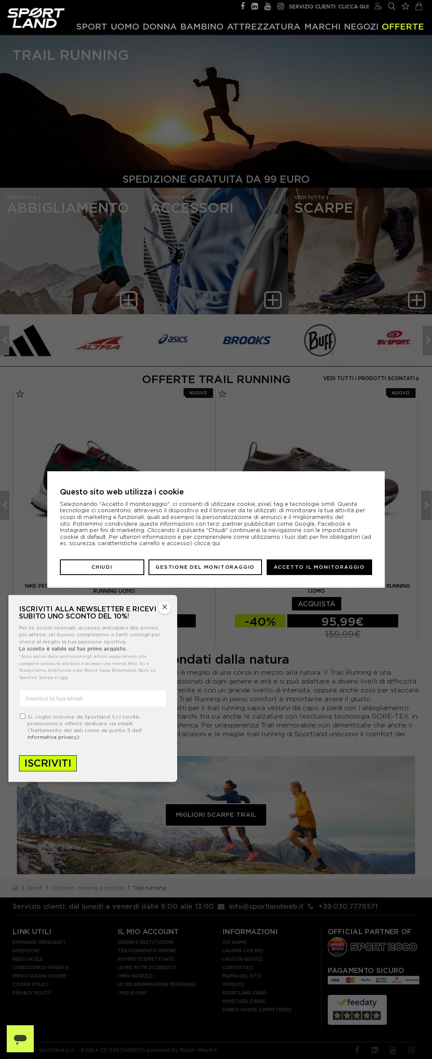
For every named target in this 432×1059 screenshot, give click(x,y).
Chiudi (102, 567)
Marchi (322, 26)
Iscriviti (47, 763)
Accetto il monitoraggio (319, 567)
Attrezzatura (263, 26)
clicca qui (207, 543)
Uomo (125, 26)
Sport (91, 26)
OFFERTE (403, 26)
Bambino (202, 26)
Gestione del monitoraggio (205, 567)
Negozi (361, 26)
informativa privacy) (53, 737)
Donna (160, 26)
